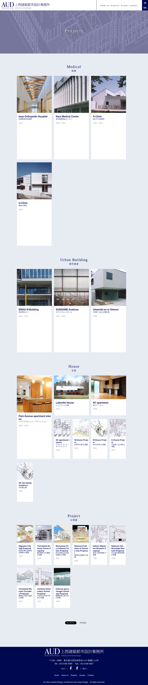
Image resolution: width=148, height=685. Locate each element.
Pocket (83, 622)
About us (105, 5)
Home (56, 675)
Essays (124, 5)
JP (145, 3)
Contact (134, 5)
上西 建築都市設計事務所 (25, 5)
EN (145, 8)
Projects (115, 5)
